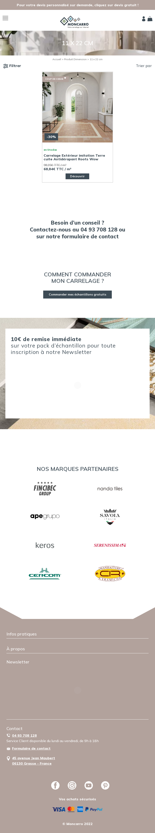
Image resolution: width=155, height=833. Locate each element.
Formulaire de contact (31, 748)
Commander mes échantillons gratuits (77, 294)
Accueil (56, 59)
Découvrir (77, 176)
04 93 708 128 (24, 735)
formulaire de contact (90, 236)
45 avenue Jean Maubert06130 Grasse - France (33, 761)
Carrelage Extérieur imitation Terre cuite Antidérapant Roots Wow (74, 157)
